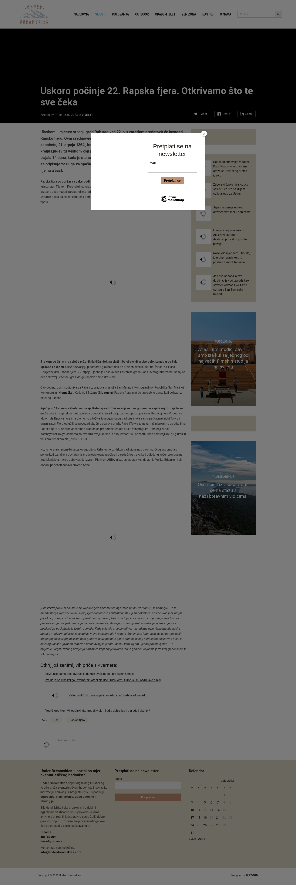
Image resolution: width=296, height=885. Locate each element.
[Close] (204, 133)
